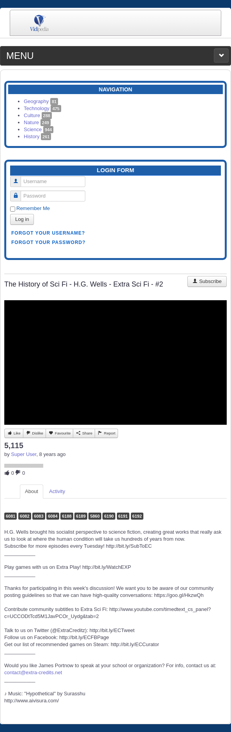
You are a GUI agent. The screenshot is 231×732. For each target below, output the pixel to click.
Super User (23, 454)
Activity (57, 491)
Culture (38, 115)
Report (106, 433)
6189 (80, 516)
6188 (66, 516)
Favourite (59, 433)
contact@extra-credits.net (33, 672)
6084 (52, 516)
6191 (123, 516)
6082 (24, 516)
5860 (94, 516)
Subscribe (207, 281)
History (37, 136)
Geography (41, 101)
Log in (22, 219)
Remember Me (33, 208)
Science (38, 129)
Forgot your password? (48, 242)
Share (84, 433)
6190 (108, 516)
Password (18, 192)
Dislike (34, 433)
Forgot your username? (48, 233)
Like (14, 433)
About (31, 491)
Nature (37, 122)
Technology (42, 108)
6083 (38, 516)
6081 (10, 516)
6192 (137, 516)
